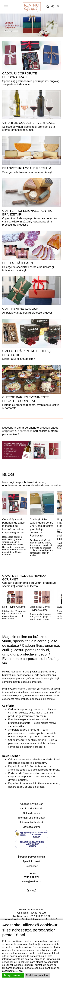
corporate (8, 430)
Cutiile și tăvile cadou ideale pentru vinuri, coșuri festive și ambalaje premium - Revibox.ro (41, 527)
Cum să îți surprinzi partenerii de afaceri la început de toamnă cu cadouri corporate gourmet (14, 526)
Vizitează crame (31, 827)
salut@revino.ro (31, 881)
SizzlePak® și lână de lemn (18, 358)
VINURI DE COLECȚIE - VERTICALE (28, 122)
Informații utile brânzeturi (31, 817)
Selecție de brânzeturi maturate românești (27, 172)
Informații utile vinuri (31, 822)
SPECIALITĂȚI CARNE (18, 263)
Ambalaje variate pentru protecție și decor (27, 312)
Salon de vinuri (31, 813)
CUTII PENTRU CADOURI (20, 308)
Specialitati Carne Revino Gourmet (40, 608)
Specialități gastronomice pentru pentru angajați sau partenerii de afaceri (30, 83)
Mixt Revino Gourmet (14, 606)
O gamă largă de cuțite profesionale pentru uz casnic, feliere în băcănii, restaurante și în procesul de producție (29, 221)
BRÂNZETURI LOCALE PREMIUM (26, 168)
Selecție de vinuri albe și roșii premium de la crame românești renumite (28, 128)
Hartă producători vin (31, 808)
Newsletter (31, 866)
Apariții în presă (31, 861)
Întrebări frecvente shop (31, 856)
